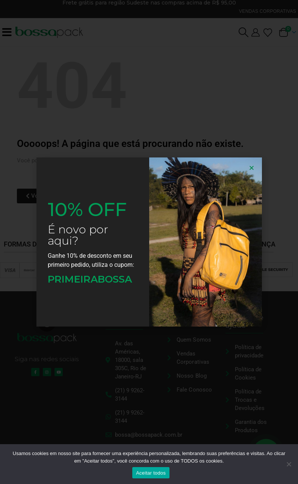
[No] (288, 464)
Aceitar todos (151, 473)
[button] (251, 168)
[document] (149, 242)
